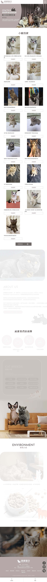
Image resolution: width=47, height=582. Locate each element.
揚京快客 (19, 576)
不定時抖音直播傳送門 (13, 312)
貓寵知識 (23, 571)
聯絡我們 (23, 573)
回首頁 (11, 579)
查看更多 (23, 244)
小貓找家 (28, 571)
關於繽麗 (12, 571)
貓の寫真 (40, 571)
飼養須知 (17, 571)
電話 (35, 579)
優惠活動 (34, 571)
